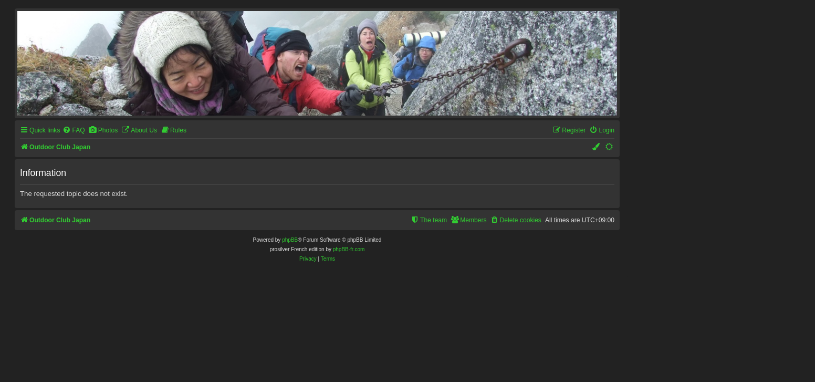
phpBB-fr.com (349, 249)
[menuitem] (73, 130)
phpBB (290, 240)
